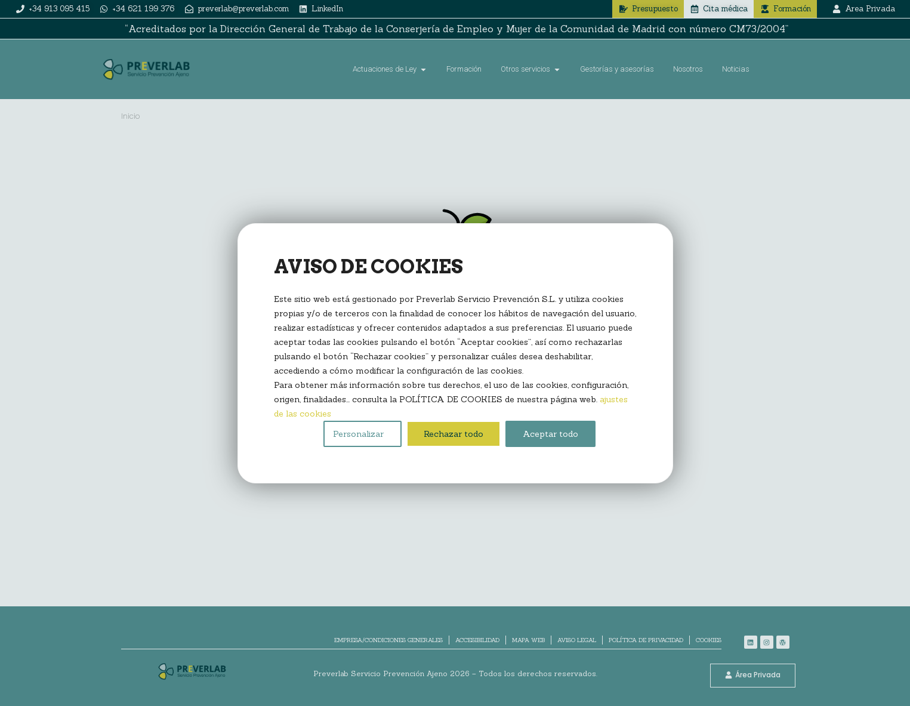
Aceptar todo (550, 433)
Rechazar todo (453, 433)
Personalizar (358, 433)
